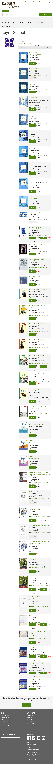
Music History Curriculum (35, 229)
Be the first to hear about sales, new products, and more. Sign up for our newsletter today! (26, 699)
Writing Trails (33, 654)
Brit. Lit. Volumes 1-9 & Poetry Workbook (39, 213)
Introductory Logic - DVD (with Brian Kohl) (39, 407)
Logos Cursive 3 (33, 456)
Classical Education (35, 282)
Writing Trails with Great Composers (38, 664)
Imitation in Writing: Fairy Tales (37, 305)
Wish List (35, 2)
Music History (33, 235)
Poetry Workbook (33, 70)
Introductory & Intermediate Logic (38, 413)
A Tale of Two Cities (34, 148)
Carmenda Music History (35, 227)
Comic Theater (33, 164)
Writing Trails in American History (37, 648)
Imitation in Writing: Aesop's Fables (38, 289)
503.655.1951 (31, 744)
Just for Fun (6, 26)
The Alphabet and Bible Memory (37, 424)
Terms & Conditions (32, 722)
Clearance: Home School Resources (39, 606)
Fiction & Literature (25, 23)
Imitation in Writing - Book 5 (36, 391)
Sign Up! (26, 705)
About (4, 19)
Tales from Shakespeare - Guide (37, 615)
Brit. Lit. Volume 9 (33, 197)
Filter (48, 48)
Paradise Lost (32, 116)
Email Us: (29, 747)
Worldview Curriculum (36, 251)
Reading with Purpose (34, 596)
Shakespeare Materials (36, 622)
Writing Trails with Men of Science (38, 680)
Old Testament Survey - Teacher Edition (39, 525)
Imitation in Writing (35, 298)
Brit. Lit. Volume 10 (34, 68)
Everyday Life (41, 23)
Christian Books (8, 23)
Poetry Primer (32, 559)
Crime (30, 181)
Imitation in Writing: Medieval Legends (38, 389)
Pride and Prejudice (34, 132)
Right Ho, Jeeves (33, 198)
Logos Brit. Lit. (33, 61)
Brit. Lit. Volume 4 (33, 115)
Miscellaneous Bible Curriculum (38, 498)
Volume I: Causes (33, 261)
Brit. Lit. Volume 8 (33, 179)
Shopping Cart (43, 2)
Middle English (32, 84)
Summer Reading (16, 19)
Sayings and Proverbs (34, 442)
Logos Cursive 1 (33, 423)
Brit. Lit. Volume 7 (33, 163)
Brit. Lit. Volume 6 (33, 147)
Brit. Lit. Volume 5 (33, 131)
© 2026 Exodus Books (32, 760)
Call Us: (29, 742)
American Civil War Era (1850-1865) (39, 267)
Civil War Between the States (36, 259)
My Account (28, 2)
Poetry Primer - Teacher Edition (37, 577)
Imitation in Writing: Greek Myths (37, 355)
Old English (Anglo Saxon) (35, 54)
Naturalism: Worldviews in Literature (38, 472)
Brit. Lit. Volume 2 (33, 83)
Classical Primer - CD (34, 277)
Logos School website (25, 43)
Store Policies (31, 720)
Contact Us (30, 718)
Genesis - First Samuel (35, 509)
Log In (49, 2)
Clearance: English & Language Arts (39, 638)
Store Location (5, 10)
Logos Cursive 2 (33, 440)
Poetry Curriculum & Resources (38, 567)
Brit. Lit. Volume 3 (33, 97)
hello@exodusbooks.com (34, 749)
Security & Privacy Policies (34, 724)
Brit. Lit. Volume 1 (33, 52)
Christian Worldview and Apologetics (38, 245)
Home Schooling (32, 19)
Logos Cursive (33, 433)
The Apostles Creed (34, 458)
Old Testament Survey (34, 492)
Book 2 (31, 307)
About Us (30, 716)
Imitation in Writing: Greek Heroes (37, 323)
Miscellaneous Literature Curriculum (39, 482)
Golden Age (32, 99)
